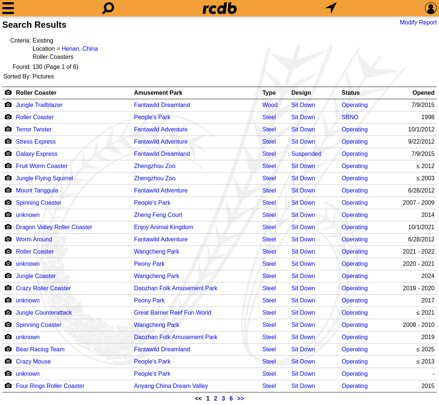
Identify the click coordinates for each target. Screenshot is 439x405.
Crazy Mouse (33, 361)
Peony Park (149, 264)
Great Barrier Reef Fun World (173, 312)
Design (301, 93)
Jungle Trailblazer (39, 105)
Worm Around (34, 239)
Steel (269, 117)
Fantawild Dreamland (162, 105)
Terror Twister (34, 129)
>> (240, 398)
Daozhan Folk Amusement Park (175, 288)
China (90, 49)
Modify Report (418, 22)
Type (269, 93)
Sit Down (303, 105)
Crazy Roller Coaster (43, 288)
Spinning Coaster (38, 203)
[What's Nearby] (331, 8)
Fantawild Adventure (161, 129)
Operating (355, 105)
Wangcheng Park (156, 251)
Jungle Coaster (36, 276)
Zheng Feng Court (158, 215)
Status (351, 93)
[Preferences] (431, 8)
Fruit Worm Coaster (41, 166)
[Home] (220, 8)
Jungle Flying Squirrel (44, 178)
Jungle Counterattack (44, 312)
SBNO (350, 117)
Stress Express (36, 141)
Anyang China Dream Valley (171, 386)
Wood (270, 105)
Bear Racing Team (40, 349)
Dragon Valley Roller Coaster (54, 227)
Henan (70, 49)
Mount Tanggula (37, 190)
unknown (28, 215)
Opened (423, 93)
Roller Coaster (36, 93)
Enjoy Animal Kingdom (163, 227)
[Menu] (8, 8)
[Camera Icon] (7, 104)
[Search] (108, 8)
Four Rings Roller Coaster (50, 386)
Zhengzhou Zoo (155, 166)
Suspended (306, 154)
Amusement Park (158, 93)
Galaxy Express (36, 154)
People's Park (152, 117)
